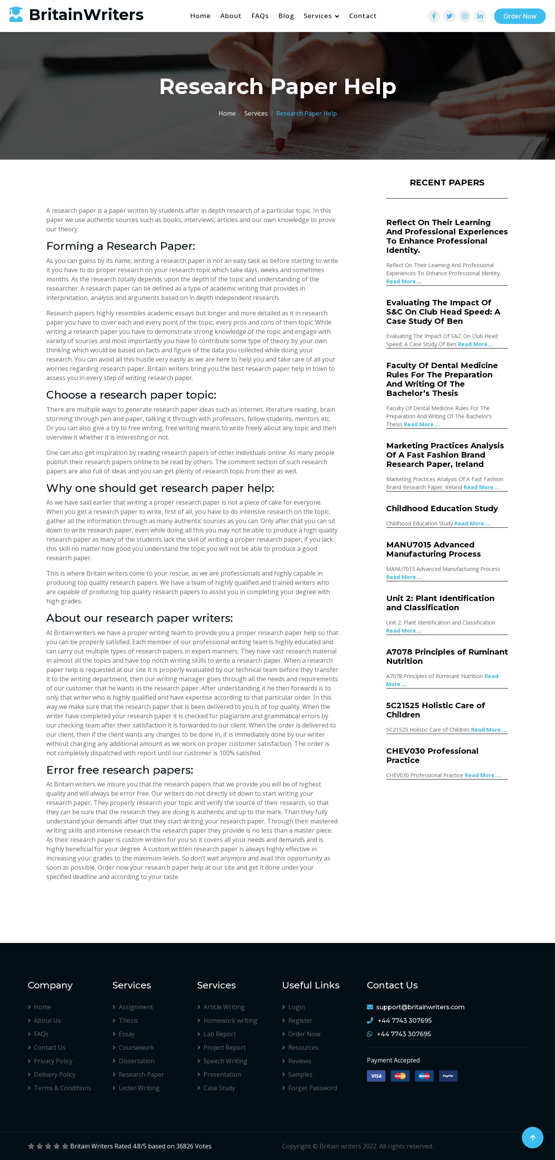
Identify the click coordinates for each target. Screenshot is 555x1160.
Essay (124, 1034)
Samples (297, 1074)
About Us (44, 1020)
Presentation (219, 1074)
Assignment (133, 1007)
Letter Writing (136, 1088)
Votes (203, 1146)
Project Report (221, 1047)
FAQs (260, 15)
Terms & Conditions (59, 1088)
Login (293, 1007)
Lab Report (216, 1034)
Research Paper (138, 1074)
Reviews (296, 1061)
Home (200, 15)
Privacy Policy (50, 1061)
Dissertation (134, 1061)
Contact (363, 15)
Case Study (216, 1088)
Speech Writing (222, 1061)
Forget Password (309, 1088)
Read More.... (404, 281)
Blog (286, 15)
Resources (300, 1047)
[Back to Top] (532, 1137)
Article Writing (221, 1007)
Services (318, 15)
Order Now (519, 16)
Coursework (133, 1047)
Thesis (125, 1020)
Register (297, 1020)
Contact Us (47, 1047)
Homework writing (227, 1020)
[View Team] (434, 16)
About (231, 15)
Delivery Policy (52, 1074)
